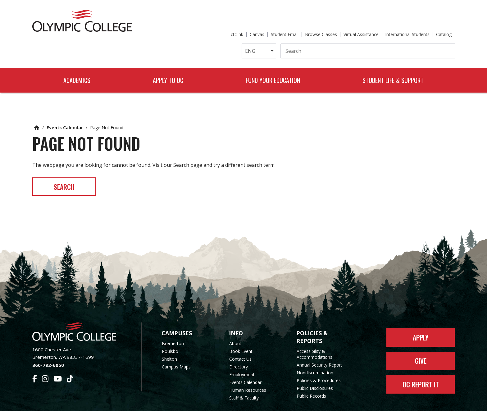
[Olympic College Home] (80, 311)
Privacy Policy (293, 402)
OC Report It (421, 364)
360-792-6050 (48, 344)
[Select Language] (246, 29)
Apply (421, 317)
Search (64, 166)
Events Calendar (65, 106)
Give (420, 340)
